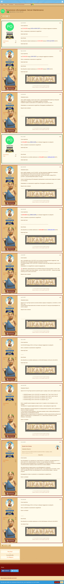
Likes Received (5, 41)
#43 (60, 94)
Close (62, 582)
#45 (60, 167)
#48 (60, 297)
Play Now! (10, 551)
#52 (60, 499)
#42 (60, 50)
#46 (60, 209)
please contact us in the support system (40, 87)
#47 (60, 255)
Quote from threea (27, 446)
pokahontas (13, 12)
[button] (2, 2)
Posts (4, 42)
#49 (60, 339)
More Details (57, 582)
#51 (60, 442)
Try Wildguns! (10, 557)
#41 (60, 23)
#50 (60, 385)
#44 (60, 136)
